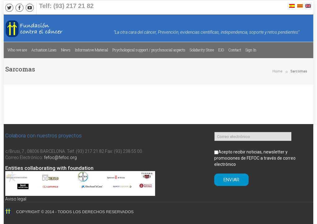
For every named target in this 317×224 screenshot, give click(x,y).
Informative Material (91, 49)
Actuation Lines (44, 49)
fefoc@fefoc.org (60, 157)
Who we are (17, 49)
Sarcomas (298, 71)
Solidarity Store (202, 49)
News (66, 49)
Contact (234, 49)
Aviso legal (15, 198)
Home (277, 71)
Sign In (250, 49)
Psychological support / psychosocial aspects (148, 49)
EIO (221, 49)
